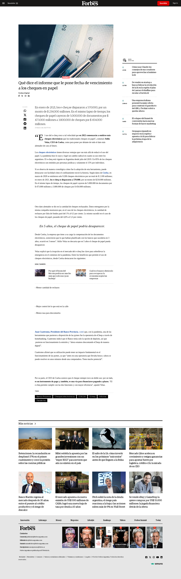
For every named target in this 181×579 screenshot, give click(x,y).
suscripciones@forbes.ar (37, 547)
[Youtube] (157, 557)
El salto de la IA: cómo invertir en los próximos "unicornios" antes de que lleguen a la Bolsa (108, 456)
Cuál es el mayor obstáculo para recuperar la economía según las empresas (101, 275)
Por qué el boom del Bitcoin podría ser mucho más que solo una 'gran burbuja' (59, 275)
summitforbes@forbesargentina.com (36, 543)
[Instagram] (154, 557)
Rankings (107, 520)
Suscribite (163, 3)
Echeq (92, 396)
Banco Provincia (44, 396)
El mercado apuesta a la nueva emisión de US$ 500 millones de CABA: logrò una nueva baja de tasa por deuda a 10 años (72, 502)
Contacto (39, 557)
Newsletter (30, 557)
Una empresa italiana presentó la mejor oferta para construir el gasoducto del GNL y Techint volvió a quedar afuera (144, 106)
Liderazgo (43, 520)
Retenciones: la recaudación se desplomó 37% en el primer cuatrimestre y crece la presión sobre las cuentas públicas (34, 458)
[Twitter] (150, 557)
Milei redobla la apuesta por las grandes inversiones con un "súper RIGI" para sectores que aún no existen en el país (71, 458)
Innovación (24, 520)
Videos (122, 520)
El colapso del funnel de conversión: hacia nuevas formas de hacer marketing (144, 121)
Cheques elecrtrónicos (65, 396)
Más (142, 59)
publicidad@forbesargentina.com (37, 537)
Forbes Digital (24, 93)
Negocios (74, 520)
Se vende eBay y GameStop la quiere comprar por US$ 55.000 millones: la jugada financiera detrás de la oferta (145, 502)
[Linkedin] (161, 557)
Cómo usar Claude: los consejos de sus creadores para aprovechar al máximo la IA (144, 71)
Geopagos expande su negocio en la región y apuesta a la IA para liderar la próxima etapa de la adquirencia (143, 136)
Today (158, 520)
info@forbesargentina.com (34, 540)
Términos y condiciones (75, 557)
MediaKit (22, 557)
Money (58, 520)
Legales (87, 557)
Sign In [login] (175, 3)
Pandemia (41, 400)
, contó (59, 332)
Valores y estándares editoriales (54, 557)
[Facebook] (146, 557)
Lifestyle (90, 520)
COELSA (82, 396)
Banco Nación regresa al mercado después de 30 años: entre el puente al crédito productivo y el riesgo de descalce (33, 503)
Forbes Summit (140, 520)
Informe (102, 396)
